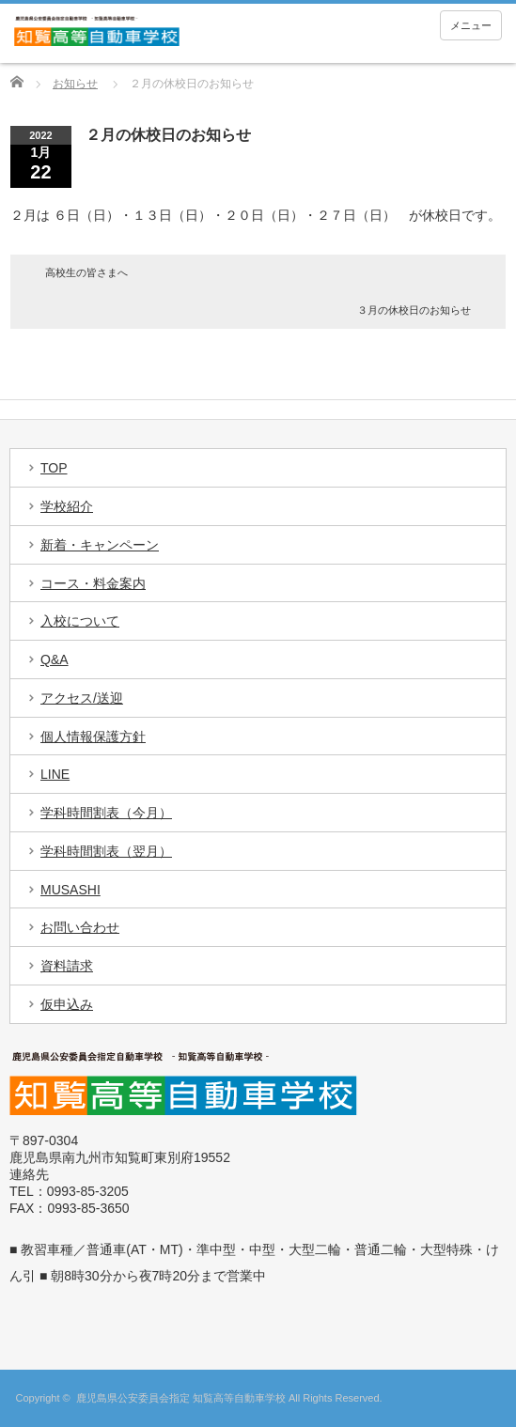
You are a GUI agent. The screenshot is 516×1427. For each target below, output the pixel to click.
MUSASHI (70, 889)
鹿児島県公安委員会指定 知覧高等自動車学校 (181, 1398)
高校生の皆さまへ (86, 272)
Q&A (54, 659)
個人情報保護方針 (93, 736)
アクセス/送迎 (81, 698)
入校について (79, 620)
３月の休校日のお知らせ (414, 310)
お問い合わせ (79, 927)
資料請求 (66, 965)
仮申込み (66, 1004)
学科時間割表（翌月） (106, 851)
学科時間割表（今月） (106, 812)
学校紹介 (66, 506)
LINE (55, 774)
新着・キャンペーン (99, 544)
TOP (54, 467)
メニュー (471, 25)
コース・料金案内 (93, 583)
